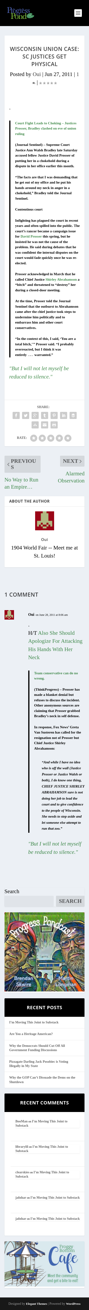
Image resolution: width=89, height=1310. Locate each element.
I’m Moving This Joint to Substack (34, 1022)
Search (12, 891)
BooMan (21, 1121)
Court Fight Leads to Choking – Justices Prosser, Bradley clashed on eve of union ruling (45, 128)
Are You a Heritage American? (31, 1034)
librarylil (21, 1146)
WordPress (73, 1303)
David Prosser (31, 236)
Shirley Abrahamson (61, 279)
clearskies (22, 1172)
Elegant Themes (36, 1303)
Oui (37, 74)
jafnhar (20, 1197)
